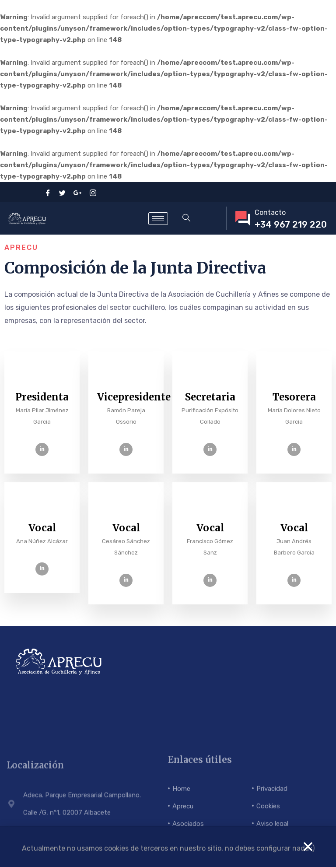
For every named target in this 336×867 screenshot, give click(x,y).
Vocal (42, 528)
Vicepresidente (134, 397)
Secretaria (210, 397)
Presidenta (42, 397)
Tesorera (294, 397)
